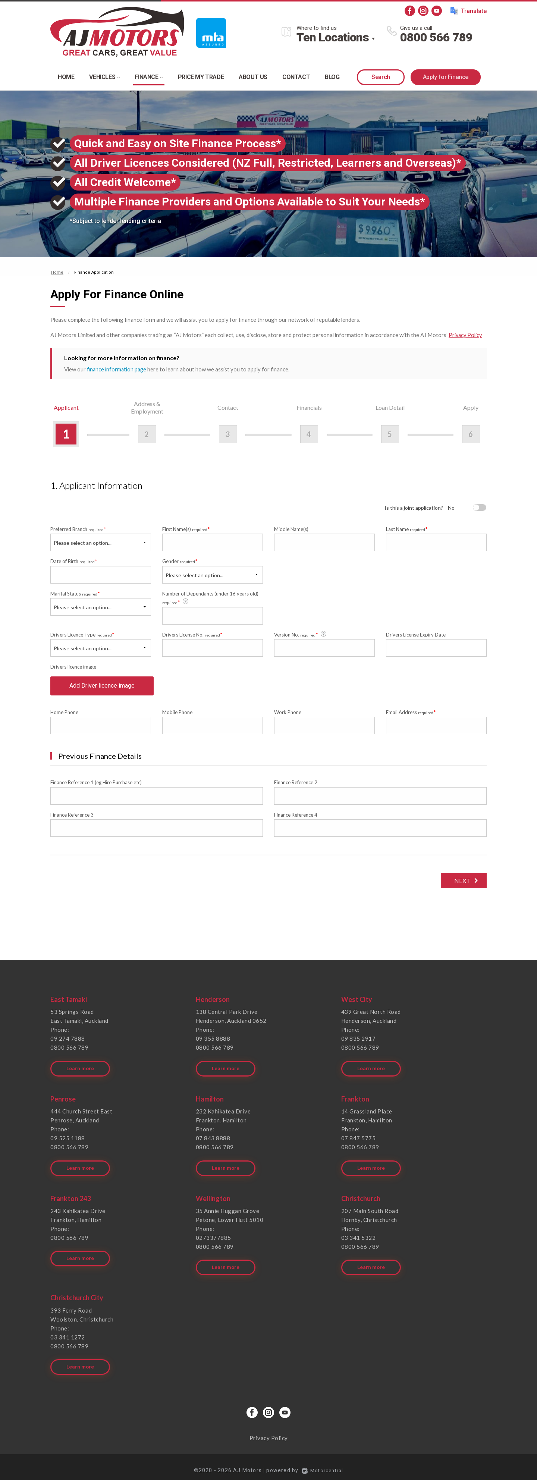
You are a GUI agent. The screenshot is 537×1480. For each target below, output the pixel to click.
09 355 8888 (213, 1042)
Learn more (80, 1070)
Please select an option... (83, 542)
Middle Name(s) (291, 529)
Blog (332, 77)
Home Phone (64, 716)
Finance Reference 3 (72, 819)
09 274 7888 (67, 1042)
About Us (253, 77)
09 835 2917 (358, 1042)
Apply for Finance (445, 77)
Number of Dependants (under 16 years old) (210, 597)
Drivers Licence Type (82, 634)
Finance (149, 77)
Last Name (407, 528)
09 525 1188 (67, 1139)
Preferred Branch (78, 528)
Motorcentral (322, 1463)
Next (460, 884)
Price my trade (201, 77)
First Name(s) (186, 528)
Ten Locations (332, 37)
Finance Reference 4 (295, 819)
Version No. (300, 634)
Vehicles (104, 77)
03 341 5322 (358, 1236)
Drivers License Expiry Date (416, 634)
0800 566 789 (436, 37)
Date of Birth (73, 560)
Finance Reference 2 (295, 787)
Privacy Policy (466, 334)
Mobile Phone (177, 716)
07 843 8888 (213, 1139)
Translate (468, 11)
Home (66, 77)
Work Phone (287, 716)
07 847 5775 (358, 1139)
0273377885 (213, 1236)
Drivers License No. (192, 634)
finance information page (117, 368)
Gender (180, 560)
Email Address (411, 716)
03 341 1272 (67, 1332)
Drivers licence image (73, 666)
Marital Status (75, 593)
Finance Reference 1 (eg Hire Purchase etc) (96, 787)
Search (380, 77)
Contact (296, 77)
